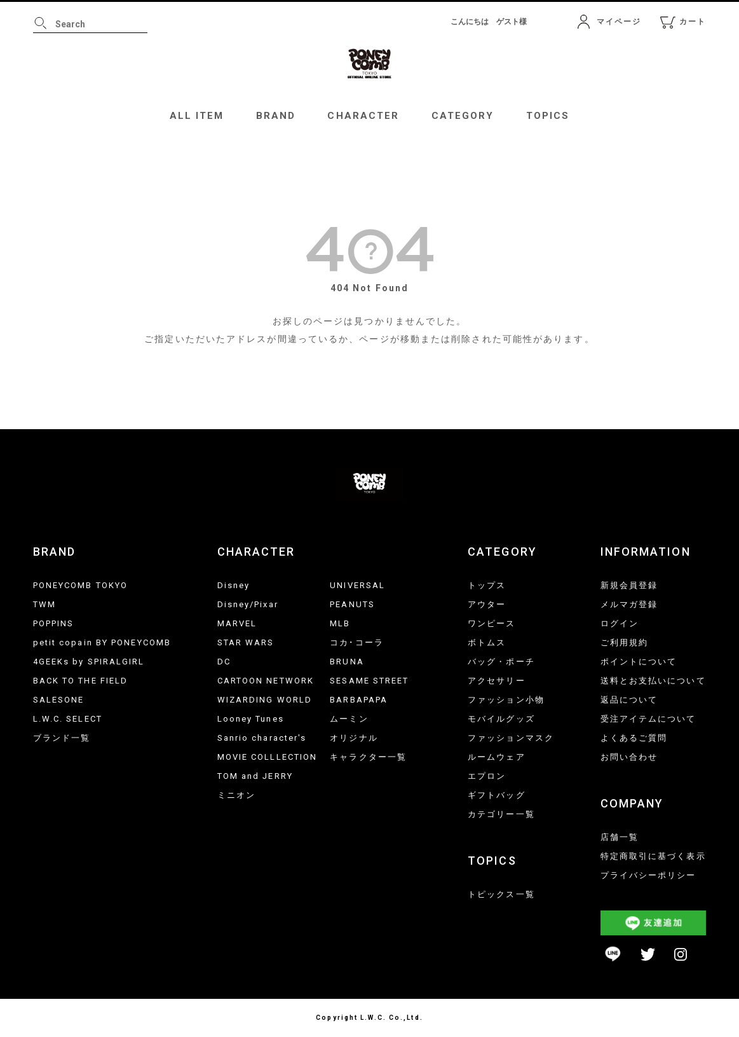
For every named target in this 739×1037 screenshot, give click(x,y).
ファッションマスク (511, 738)
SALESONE (59, 699)
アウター (487, 604)
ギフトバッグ (496, 795)
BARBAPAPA (359, 699)
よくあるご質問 (634, 738)
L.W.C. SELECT (67, 719)
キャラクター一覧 (368, 757)
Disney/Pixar (247, 604)
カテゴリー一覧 (501, 814)
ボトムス (487, 642)
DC (224, 661)
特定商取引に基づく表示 (653, 856)
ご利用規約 (624, 642)
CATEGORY (462, 115)
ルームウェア (496, 757)
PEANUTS (352, 604)
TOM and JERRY (255, 776)
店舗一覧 (619, 837)
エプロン (487, 776)
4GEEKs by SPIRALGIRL (89, 661)
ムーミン (349, 719)
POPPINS (53, 623)
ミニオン (236, 795)
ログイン (619, 623)
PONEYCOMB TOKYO (80, 585)
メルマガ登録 (629, 604)
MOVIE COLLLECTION (267, 757)
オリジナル (354, 738)
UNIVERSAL (357, 585)
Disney (233, 585)
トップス (487, 585)
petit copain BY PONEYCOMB (102, 642)
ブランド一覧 (62, 738)
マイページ (619, 21)
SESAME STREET (369, 680)
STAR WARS (246, 642)
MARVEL (237, 623)
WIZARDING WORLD (265, 699)
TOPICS (548, 115)
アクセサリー (496, 680)
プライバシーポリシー (648, 875)
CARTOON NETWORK (266, 680)
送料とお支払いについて (653, 680)
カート (692, 21)
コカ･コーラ (357, 642)
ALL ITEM (197, 115)
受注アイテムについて (648, 719)
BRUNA (347, 661)
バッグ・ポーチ (501, 661)
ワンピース (492, 623)
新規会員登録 (629, 585)
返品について (629, 699)
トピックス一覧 (501, 894)
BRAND (276, 115)
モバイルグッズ (501, 719)
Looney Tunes (250, 719)
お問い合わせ (629, 757)
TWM (44, 604)
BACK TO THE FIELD (80, 680)
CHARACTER (363, 115)
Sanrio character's (262, 738)
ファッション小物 (506, 699)
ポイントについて (638, 661)
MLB (340, 623)
